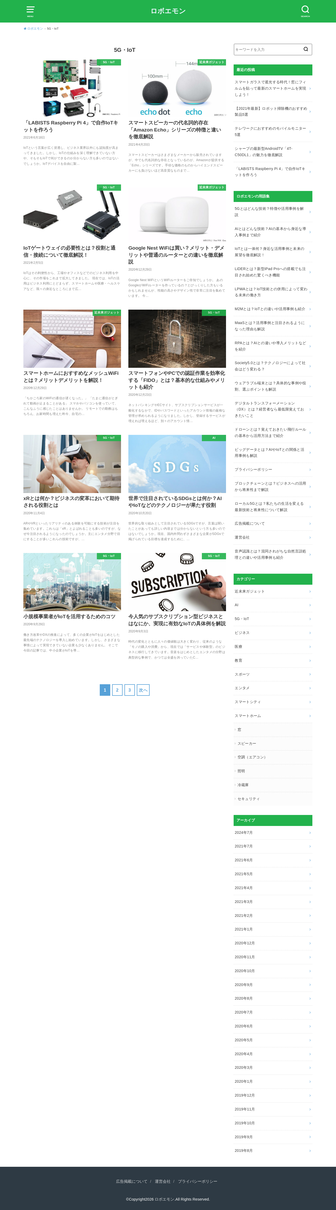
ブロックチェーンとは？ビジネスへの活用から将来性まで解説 (270, 486)
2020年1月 (244, 1081)
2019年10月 (245, 1123)
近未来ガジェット (250, 591)
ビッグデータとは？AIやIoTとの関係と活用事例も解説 (269, 452)
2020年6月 (244, 1026)
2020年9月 (244, 985)
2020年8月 (244, 998)
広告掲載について (250, 523)
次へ (143, 690)
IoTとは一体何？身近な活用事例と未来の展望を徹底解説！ (269, 252)
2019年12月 (245, 1095)
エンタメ (242, 688)
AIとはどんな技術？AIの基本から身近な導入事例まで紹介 (270, 232)
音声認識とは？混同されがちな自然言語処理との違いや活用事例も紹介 (270, 554)
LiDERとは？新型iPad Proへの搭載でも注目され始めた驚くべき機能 (270, 272)
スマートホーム (248, 716)
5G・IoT (242, 619)
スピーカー (247, 743)
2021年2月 (244, 915)
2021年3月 (244, 902)
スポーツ (242, 674)
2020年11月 (245, 957)
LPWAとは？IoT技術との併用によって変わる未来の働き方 (271, 292)
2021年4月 (244, 888)
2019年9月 (244, 1137)
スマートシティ (248, 702)
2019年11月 (245, 1109)
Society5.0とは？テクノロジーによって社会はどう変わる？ (270, 366)
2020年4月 (244, 1054)
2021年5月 (244, 874)
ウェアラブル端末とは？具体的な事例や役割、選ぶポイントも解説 (270, 386)
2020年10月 (245, 971)
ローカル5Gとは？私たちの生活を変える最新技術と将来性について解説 (269, 506)
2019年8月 (244, 1150)
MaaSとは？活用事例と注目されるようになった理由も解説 (270, 326)
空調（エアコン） (253, 757)
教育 (238, 660)
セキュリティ (249, 799)
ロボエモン (168, 11)
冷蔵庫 (243, 785)
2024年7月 (244, 832)
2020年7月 (244, 1012)
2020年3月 (244, 1067)
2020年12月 (245, 943)
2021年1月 (244, 929)
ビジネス (242, 633)
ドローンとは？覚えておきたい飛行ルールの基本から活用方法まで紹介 (270, 432)
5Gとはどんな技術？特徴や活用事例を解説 (269, 211)
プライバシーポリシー (253, 469)
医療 (238, 646)
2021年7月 (244, 846)
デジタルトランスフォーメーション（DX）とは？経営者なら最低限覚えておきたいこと (269, 409)
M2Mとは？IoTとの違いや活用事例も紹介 (270, 309)
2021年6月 (244, 860)
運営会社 (242, 537)
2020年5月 (244, 1040)
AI (236, 605)
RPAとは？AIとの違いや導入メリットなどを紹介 (270, 346)
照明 (241, 771)
